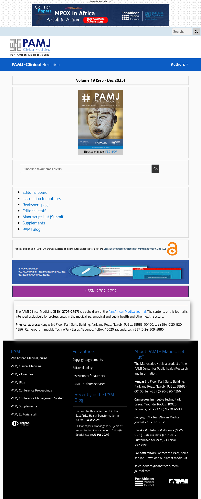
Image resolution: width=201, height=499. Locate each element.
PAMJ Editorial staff (24, 414)
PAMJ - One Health (24, 374)
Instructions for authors (89, 375)
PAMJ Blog (31, 229)
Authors (178, 64)
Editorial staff (34, 211)
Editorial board (34, 192)
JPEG (107, 152)
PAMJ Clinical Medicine (26, 366)
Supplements (33, 223)
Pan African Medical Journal (127, 311)
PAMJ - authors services (89, 383)
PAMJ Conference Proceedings (31, 390)
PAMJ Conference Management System (38, 398)
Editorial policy (83, 367)
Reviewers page (35, 204)
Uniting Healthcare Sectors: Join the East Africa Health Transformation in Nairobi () (97, 415)
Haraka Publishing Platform (153, 430)
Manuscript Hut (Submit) (43, 217)
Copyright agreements (88, 359)
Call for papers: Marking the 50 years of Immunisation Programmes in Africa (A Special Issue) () (99, 430)
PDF (114, 152)
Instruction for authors (41, 198)
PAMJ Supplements (24, 406)
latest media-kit (176, 457)
